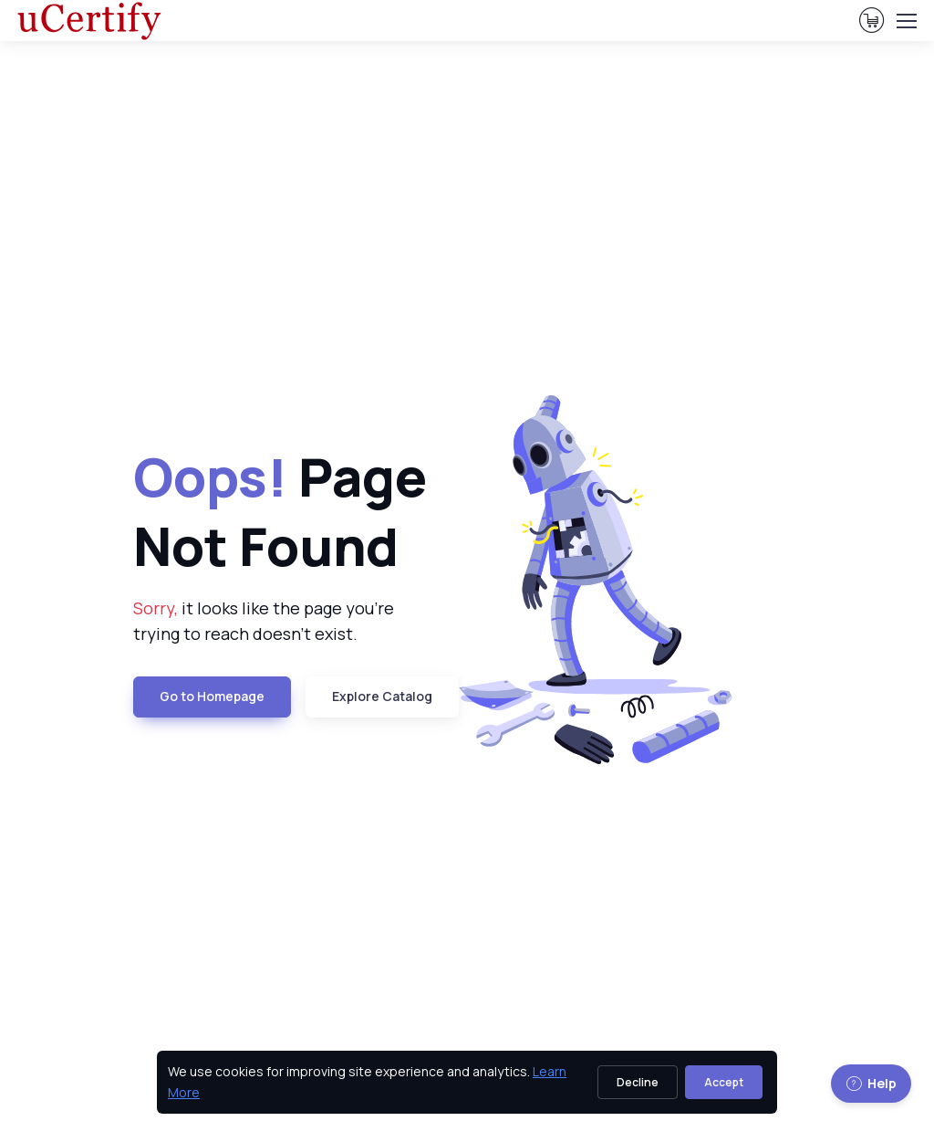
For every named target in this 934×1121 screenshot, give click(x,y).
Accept (723, 1082)
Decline (638, 1082)
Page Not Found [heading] (280, 511)
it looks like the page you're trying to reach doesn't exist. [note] (263, 621)
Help (871, 1083)
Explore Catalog (382, 696)
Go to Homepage (212, 696)
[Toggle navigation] (905, 21)
